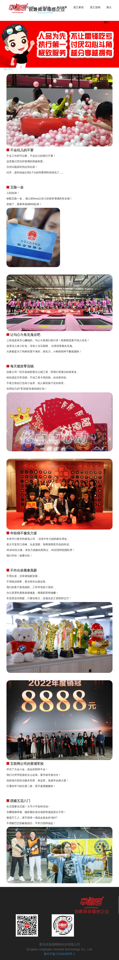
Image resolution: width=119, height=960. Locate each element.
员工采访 (78, 7)
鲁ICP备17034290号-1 (59, 954)
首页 (14, 7)
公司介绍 (29, 7)
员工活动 (95, 7)
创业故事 (62, 7)
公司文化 (45, 7)
